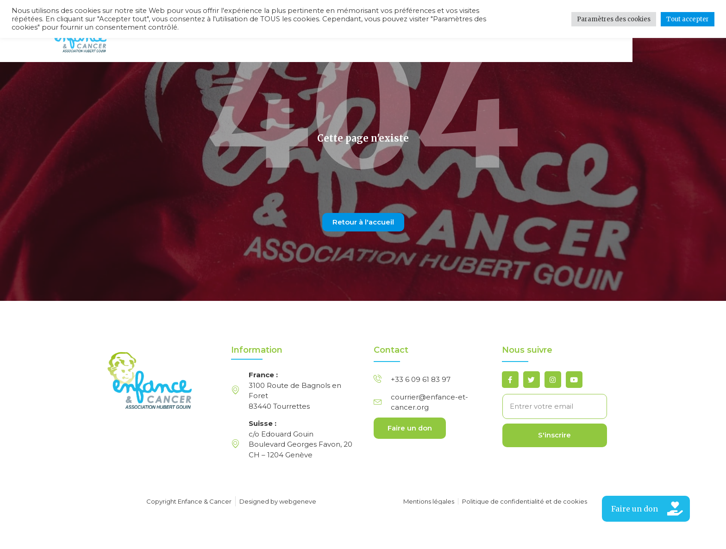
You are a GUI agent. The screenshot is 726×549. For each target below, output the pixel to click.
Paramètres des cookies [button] (614, 19)
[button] (646, 509)
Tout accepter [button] (687, 19)
